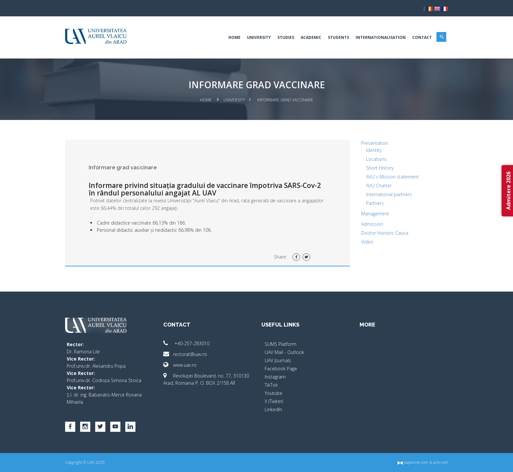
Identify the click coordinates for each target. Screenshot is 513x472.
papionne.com (413, 462)
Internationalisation (381, 37)
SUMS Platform (280, 344)
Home (234, 37)
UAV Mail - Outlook (284, 352)
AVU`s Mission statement (392, 177)
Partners (375, 203)
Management (375, 214)
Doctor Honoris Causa (384, 233)
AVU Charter (379, 185)
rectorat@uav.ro (185, 354)
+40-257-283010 (186, 343)
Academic (311, 37)
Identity (373, 150)
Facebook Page (281, 368)
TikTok (271, 385)
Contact (422, 37)
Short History (380, 168)
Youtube (273, 393)
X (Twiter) (274, 401)
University (259, 37)
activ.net (440, 462)
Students (338, 37)
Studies (285, 37)
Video (367, 242)
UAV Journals (278, 360)
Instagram (275, 377)
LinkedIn (273, 409)
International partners (389, 194)
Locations (376, 159)
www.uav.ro (180, 365)
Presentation (374, 143)
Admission (372, 224)
